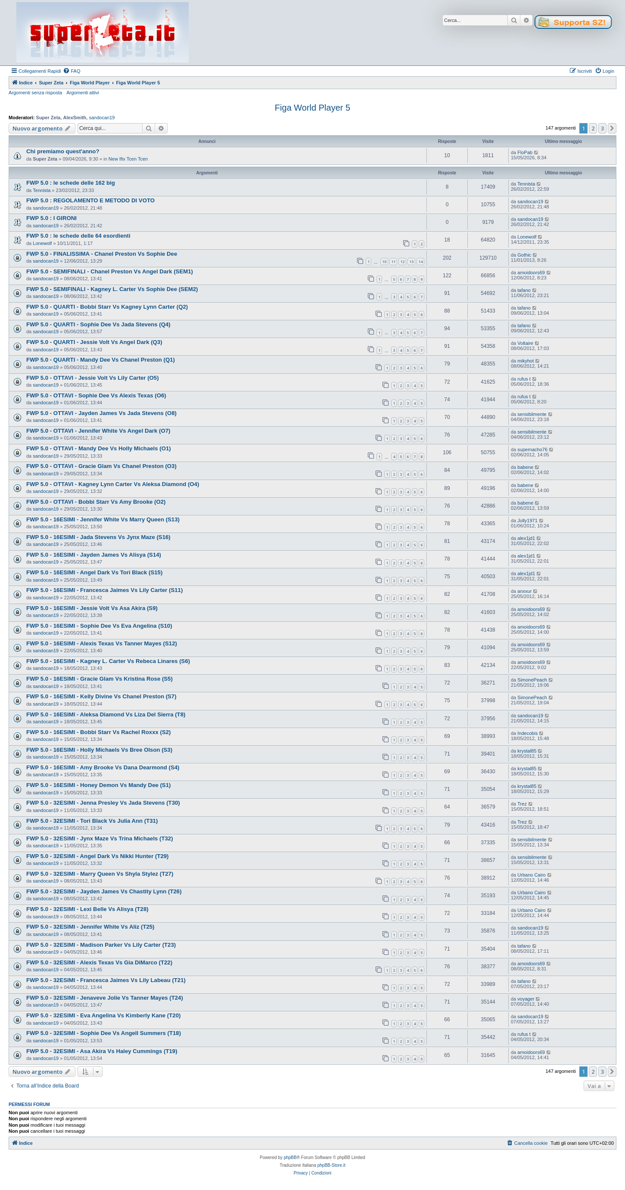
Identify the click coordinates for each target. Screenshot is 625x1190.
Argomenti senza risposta (35, 92)
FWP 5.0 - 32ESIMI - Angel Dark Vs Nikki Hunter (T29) (97, 856)
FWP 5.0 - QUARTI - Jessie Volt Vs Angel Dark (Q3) (94, 342)
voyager (525, 998)
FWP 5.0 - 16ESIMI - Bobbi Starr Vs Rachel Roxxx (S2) (98, 732)
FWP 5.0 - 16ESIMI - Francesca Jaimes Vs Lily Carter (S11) (104, 590)
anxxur (524, 591)
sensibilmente (531, 414)
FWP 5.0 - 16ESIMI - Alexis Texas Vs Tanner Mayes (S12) (101, 643)
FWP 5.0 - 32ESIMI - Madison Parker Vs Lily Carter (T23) (101, 945)
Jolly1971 (527, 520)
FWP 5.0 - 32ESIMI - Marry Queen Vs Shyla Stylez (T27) (99, 874)
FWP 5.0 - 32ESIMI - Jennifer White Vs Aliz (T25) (90, 926)
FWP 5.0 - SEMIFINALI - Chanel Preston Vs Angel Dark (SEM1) (109, 271)
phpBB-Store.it (331, 1165)
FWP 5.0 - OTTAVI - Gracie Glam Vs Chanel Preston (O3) (101, 466)
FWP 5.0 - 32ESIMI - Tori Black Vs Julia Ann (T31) (92, 821)
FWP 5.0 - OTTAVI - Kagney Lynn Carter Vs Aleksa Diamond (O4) (112, 484)
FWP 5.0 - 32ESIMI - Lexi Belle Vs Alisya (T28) (87, 909)
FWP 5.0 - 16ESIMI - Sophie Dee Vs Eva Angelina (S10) (99, 626)
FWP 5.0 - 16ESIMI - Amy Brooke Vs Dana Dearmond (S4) (102, 767)
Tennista (41, 190)
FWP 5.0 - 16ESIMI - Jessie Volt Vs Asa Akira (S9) (92, 608)
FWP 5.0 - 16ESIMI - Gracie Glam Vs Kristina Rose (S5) (99, 679)
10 (384, 261)
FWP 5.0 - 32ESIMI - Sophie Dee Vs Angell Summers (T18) (103, 1033)
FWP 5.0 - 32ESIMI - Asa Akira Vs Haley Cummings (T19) (101, 1051)
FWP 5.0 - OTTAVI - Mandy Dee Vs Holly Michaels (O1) (98, 448)
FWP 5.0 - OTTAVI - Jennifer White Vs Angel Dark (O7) (98, 431)
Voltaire (525, 343)
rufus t (524, 378)
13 (411, 261)
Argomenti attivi (82, 92)
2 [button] (592, 128)
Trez (522, 803)
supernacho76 (532, 449)
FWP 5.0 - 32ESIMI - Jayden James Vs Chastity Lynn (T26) (104, 891)
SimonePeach (532, 679)
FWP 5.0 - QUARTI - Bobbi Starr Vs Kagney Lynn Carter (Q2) (107, 307)
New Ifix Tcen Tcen (128, 158)
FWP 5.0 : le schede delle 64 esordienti (78, 235)
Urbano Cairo (531, 874)
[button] (612, 128)
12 (402, 261)
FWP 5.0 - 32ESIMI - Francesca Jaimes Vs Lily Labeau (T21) (106, 980)
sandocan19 (102, 117)
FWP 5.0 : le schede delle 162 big (70, 183)
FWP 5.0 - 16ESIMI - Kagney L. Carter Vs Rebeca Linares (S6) (108, 661)
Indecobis (527, 733)
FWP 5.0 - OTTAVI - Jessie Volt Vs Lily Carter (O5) (92, 378)
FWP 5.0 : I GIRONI (51, 218)
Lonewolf (42, 243)
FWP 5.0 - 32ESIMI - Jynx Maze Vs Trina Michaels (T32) (99, 838)
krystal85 (526, 750)
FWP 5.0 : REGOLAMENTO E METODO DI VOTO (90, 200)
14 (420, 261)
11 (393, 261)
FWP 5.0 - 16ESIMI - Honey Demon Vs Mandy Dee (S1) (98, 785)
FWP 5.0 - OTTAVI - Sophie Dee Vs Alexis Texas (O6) (96, 395)
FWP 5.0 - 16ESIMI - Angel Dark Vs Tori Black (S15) (94, 572)
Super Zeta (48, 117)
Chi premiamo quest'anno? (62, 151)
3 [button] (602, 128)
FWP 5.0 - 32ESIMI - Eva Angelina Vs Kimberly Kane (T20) (103, 1015)
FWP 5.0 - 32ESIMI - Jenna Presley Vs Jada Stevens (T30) (103, 803)
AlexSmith (75, 117)
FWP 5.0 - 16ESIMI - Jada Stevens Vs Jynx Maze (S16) (98, 537)
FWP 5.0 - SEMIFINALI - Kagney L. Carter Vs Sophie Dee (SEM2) (112, 289)
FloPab (524, 152)
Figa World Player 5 (312, 107)
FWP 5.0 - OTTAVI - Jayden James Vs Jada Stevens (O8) (101, 413)
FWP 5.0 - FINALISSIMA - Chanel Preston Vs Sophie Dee (101, 254)
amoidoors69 (531, 272)
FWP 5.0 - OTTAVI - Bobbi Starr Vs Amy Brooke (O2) (95, 502)
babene (525, 467)
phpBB (290, 1157)
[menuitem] (71, 71)
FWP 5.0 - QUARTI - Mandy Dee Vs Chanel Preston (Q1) (100, 359)
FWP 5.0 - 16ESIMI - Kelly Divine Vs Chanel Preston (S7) (101, 696)
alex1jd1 (526, 538)
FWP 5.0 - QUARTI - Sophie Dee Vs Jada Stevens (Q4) (98, 324)
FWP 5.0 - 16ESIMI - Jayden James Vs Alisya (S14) (93, 555)
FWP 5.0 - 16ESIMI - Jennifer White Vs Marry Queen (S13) (103, 519)
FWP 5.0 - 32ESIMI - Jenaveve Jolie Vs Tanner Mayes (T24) (104, 998)
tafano (524, 290)
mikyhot (525, 360)
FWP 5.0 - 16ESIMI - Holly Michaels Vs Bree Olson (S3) (99, 750)
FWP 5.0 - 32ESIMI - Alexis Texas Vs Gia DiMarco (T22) (99, 962)
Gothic (524, 254)
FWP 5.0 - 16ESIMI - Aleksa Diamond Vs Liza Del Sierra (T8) (105, 714)
